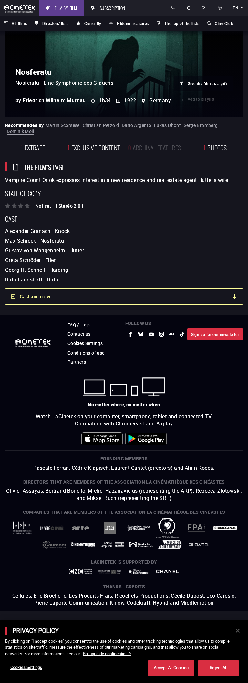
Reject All (218, 668)
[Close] (238, 630)
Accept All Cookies (171, 668)
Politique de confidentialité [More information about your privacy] (107, 653)
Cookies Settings (26, 667)
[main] (124, 651)
